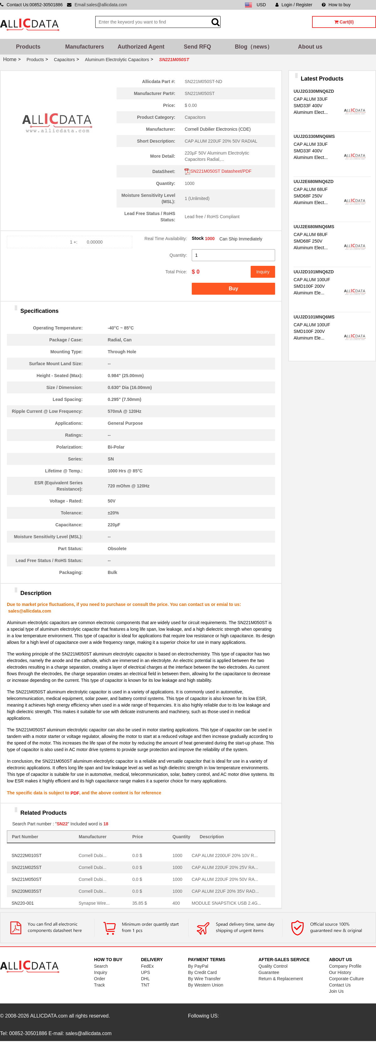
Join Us (336, 991)
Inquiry (262, 271)
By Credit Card (202, 972)
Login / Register (293, 4)
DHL (145, 978)
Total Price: (176, 271)
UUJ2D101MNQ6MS (314, 316)
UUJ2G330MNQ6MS (314, 136)
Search (101, 966)
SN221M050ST (27, 879)
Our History (340, 972)
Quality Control (273, 966)
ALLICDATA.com (48, 1015)
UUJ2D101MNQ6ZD (314, 271)
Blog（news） (254, 47)
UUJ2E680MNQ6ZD (314, 181)
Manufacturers (84, 47)
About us (310, 47)
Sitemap (368, 4)
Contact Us (340, 984)
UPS (145, 972)
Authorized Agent (141, 47)
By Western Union (205, 984)
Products (28, 47)
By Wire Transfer (204, 978)
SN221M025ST (27, 867)
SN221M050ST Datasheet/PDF (218, 171)
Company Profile (345, 966)
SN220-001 (23, 903)
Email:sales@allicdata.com (101, 4)
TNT (145, 984)
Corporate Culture (346, 978)
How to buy (336, 4)
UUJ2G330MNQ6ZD (314, 91)
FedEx (147, 966)
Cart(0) (344, 21)
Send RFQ (197, 47)
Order (99, 978)
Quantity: (178, 255)
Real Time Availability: (165, 238)
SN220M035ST (27, 891)
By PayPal (198, 966)
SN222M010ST (27, 855)
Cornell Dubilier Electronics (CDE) (218, 129)
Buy (233, 288)
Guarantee (268, 972)
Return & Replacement (280, 978)
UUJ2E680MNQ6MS (314, 226)
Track (99, 984)
